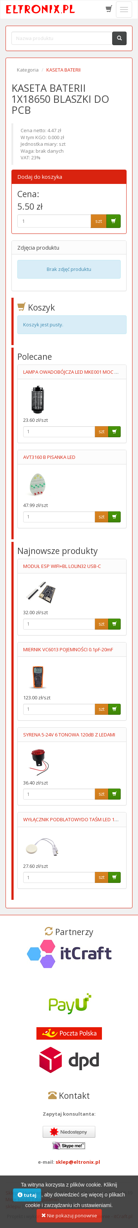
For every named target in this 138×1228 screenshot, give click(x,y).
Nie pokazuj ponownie (69, 1216)
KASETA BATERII (63, 69)
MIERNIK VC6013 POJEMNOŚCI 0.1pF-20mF (68, 649)
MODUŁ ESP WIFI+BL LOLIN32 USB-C (62, 566)
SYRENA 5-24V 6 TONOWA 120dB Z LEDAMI (69, 734)
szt (98, 221)
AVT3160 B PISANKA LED (49, 457)
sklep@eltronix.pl (78, 1162)
